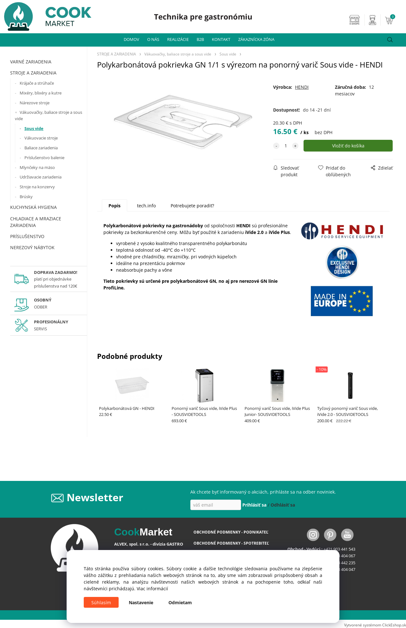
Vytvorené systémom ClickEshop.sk (375, 624)
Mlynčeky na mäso (37, 167)
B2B (200, 39)
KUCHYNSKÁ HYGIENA (33, 207)
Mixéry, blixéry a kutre (41, 93)
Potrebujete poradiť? (192, 206)
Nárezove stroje (34, 103)
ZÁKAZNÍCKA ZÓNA (256, 39)
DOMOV (131, 39)
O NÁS (153, 39)
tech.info (146, 206)
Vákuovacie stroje (41, 138)
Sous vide (33, 128)
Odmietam (180, 602)
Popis (114, 206)
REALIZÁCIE (178, 39)
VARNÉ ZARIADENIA (30, 62)
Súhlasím (101, 602)
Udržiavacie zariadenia (41, 177)
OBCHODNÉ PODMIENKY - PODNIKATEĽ (230, 532)
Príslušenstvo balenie (44, 157)
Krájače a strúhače (37, 83)
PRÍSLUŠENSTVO (27, 236)
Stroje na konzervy (37, 187)
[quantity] (285, 146)
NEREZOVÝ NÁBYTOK (32, 247)
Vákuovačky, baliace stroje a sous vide (48, 115)
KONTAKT (221, 39)
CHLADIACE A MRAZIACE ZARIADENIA (35, 222)
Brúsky (26, 196)
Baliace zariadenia (41, 148)
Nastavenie (141, 602)
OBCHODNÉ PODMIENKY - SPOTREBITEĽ (231, 543)
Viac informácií (152, 589)
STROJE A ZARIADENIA (33, 73)
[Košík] (394, 20)
